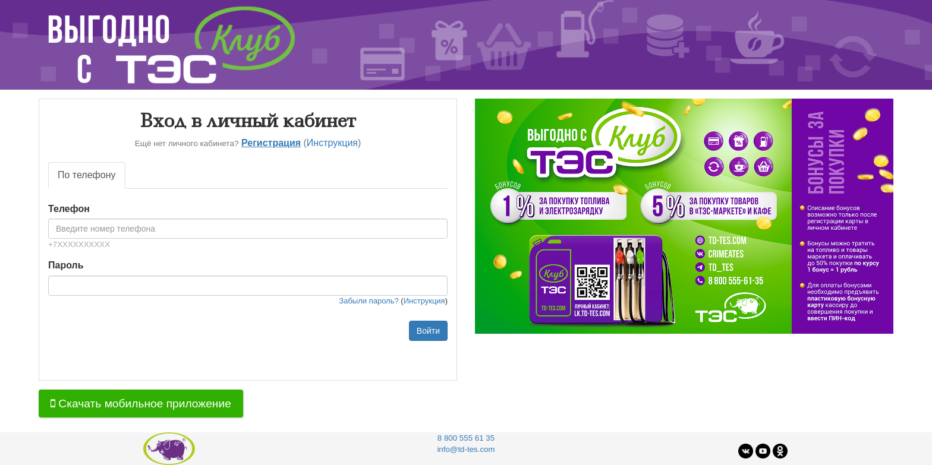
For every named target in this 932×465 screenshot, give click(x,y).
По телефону (87, 175)
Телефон (69, 209)
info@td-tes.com (466, 449)
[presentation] (138, 344)
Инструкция (332, 143)
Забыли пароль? (368, 300)
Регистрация (271, 143)
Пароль (66, 265)
